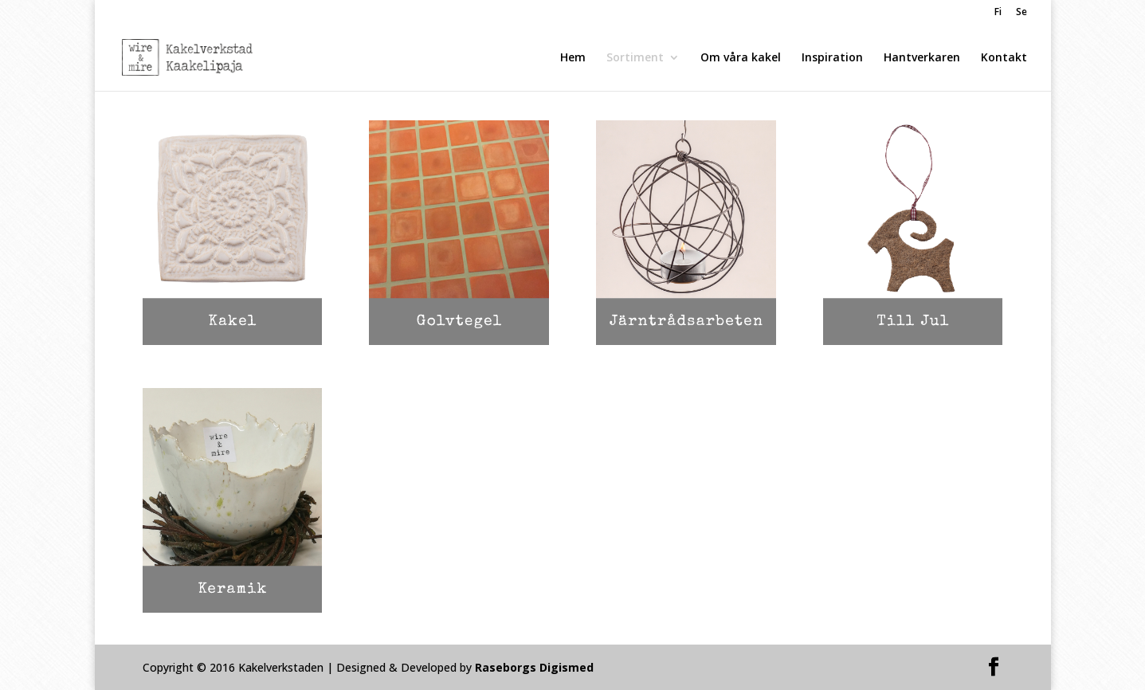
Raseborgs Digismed (534, 667)
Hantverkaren (922, 58)
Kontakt (1004, 58)
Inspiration (832, 58)
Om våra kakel (740, 58)
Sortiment (635, 58)
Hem (573, 58)
